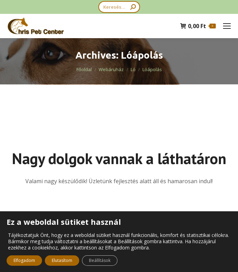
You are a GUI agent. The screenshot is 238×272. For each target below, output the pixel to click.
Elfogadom (24, 260)
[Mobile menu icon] (227, 26)
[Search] (119, 7)
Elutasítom (62, 260)
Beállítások (99, 260)
